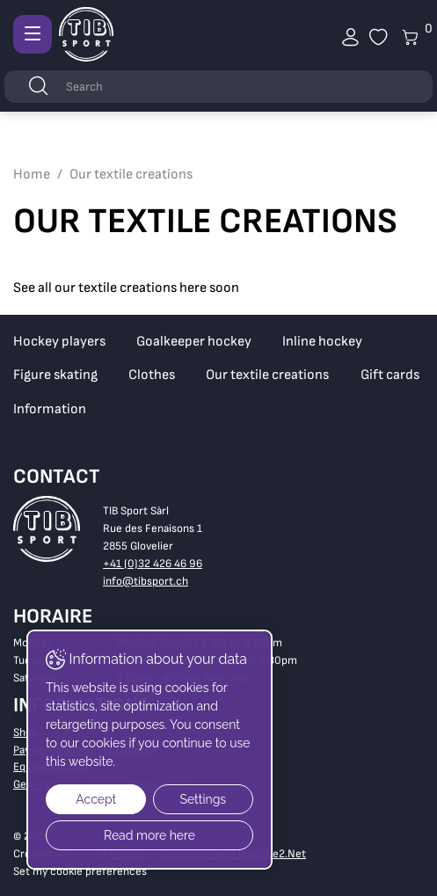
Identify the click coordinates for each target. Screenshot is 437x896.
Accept (96, 799)
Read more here (149, 835)
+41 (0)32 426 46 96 (152, 564)
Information (49, 409)
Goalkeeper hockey (193, 341)
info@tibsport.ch (145, 581)
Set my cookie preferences (80, 871)
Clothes (151, 375)
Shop (25, 732)
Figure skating (55, 375)
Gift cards (390, 375)
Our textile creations (267, 375)
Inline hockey (322, 341)
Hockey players (59, 341)
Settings (202, 799)
